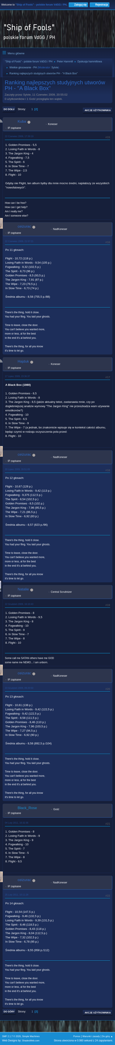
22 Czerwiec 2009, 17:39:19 (19, 136)
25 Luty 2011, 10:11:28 (16, 894)
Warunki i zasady (91, 1036)
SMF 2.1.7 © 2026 (11, 1036)
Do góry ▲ (107, 1036)
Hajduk (23, 361)
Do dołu (9, 109)
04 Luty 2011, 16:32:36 (16, 822)
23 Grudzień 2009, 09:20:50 (19, 688)
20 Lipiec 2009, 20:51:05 (17, 469)
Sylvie (54, 67)
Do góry (9, 1011)
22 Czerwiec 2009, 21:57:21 (19, 241)
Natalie (23, 589)
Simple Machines (31, 1036)
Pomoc (77, 1036)
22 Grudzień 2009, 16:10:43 (19, 604)
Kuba (22, 121)
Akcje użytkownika (98, 110)
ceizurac (24, 226)
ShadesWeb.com (31, 1040)
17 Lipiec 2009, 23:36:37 (17, 376)
